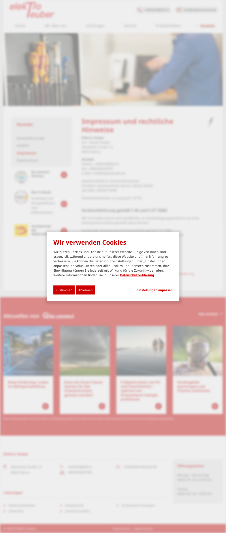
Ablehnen (85, 290)
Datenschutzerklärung (137, 275)
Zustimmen (64, 290)
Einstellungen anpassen (155, 290)
